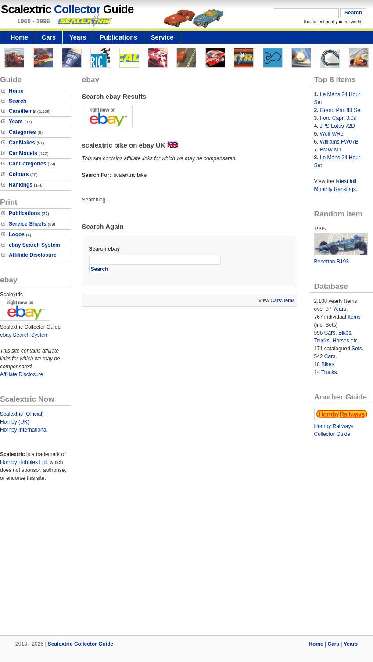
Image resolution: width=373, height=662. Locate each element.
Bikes (344, 333)
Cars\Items (22, 111)
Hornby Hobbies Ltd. (24, 462)
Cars (49, 37)
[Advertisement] (187, 563)
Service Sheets (27, 224)
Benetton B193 (331, 262)
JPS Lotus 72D (337, 126)
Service (162, 37)
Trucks (322, 341)
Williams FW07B (339, 142)
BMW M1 (330, 150)
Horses (341, 341)
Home (19, 37)
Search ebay (104, 249)
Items (354, 317)
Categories (22, 132)
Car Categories (27, 164)
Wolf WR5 (332, 134)
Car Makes (22, 143)
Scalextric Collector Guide (80, 644)
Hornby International (23, 430)
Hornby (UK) (14, 422)
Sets (356, 348)
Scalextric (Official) (22, 414)
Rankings (20, 185)
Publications (118, 37)
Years (77, 37)
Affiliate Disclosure (33, 255)
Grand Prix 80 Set (341, 110)
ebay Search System (34, 245)
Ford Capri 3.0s (338, 118)
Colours (19, 174)
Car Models (23, 153)
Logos (17, 234)
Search (17, 101)
